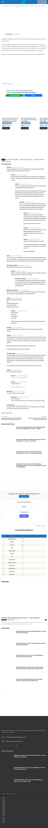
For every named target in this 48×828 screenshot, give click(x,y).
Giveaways (4, 619)
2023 (3, 804)
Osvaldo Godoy (10, 619)
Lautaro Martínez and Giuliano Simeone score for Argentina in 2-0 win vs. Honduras (31, 440)
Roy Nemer (9, 34)
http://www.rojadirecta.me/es (18, 387)
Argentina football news (12, 159)
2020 (3, 811)
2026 (3, 798)
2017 (3, 817)
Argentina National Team (26, 159)
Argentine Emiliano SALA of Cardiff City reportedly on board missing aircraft (11, 419)
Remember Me (24, 512)
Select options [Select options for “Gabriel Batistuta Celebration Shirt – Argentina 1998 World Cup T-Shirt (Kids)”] (43, 128)
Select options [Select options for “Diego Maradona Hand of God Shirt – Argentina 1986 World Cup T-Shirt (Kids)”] (25, 128)
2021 (3, 809)
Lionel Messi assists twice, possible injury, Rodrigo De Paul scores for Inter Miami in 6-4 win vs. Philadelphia (31, 465)
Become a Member (15, 95)
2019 (3, 813)
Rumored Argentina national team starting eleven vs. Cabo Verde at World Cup (29, 679)
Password (24, 506)
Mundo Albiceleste (6, 161)
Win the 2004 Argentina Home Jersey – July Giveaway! (21, 618)
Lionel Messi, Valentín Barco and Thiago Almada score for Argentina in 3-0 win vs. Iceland (30, 427)
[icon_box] (12, 741)
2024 (3, 802)
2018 (3, 815)
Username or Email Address (24, 502)
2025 (3, 800)
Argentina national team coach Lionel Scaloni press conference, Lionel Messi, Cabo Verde (29, 667)
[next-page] (5, 690)
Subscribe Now (24, 496)
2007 (3, 822)
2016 (3, 820)
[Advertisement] (24, 20)
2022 (3, 806)
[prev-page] (2, 690)
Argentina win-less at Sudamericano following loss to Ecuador (37, 419)
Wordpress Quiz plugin (41, 525)
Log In (33, 95)
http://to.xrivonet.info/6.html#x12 (19, 377)
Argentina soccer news (38, 159)
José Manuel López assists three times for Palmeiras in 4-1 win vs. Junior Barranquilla (29, 452)
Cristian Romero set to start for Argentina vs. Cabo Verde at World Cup (30, 656)
